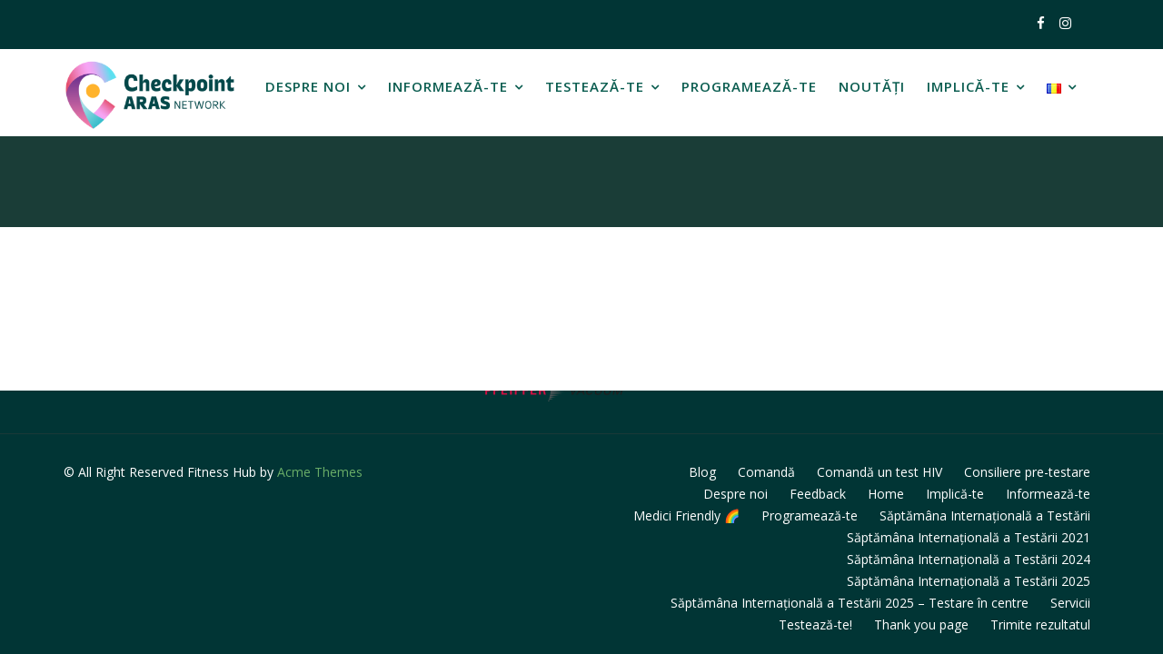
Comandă (766, 472)
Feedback (818, 493)
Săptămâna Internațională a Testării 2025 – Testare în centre (850, 602)
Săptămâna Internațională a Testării (985, 515)
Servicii (1070, 602)
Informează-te (448, 86)
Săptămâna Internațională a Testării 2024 (968, 559)
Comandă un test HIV (879, 472)
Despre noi (308, 86)
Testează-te (594, 86)
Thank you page (921, 624)
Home (886, 493)
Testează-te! (815, 624)
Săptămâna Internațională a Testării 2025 (968, 581)
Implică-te (968, 86)
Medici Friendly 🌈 (686, 515)
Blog (702, 472)
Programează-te (749, 86)
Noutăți (872, 86)
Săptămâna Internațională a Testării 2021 (968, 537)
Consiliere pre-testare (1027, 472)
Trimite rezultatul (1040, 624)
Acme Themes (320, 472)
